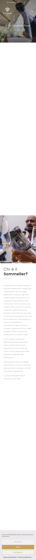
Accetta (18, 542)
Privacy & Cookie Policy (10, 557)
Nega (18, 547)
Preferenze (18, 552)
